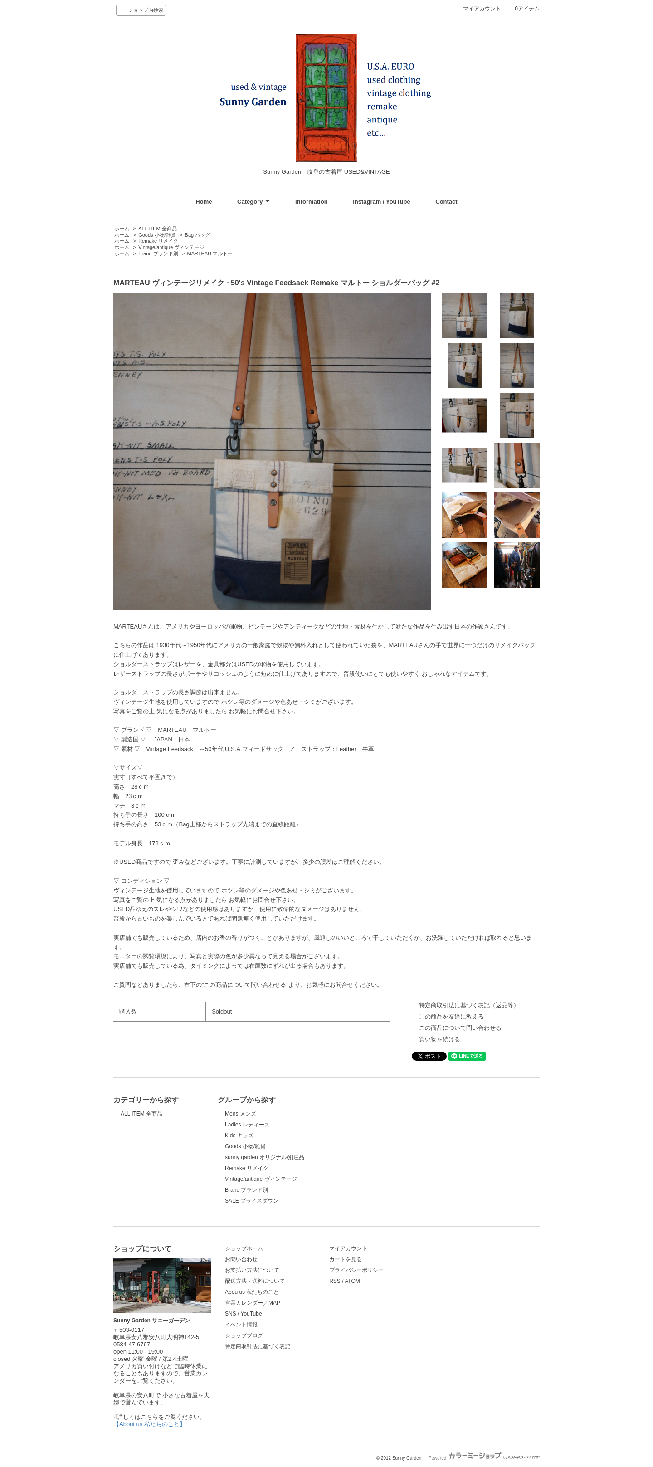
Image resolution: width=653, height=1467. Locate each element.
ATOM (352, 1281)
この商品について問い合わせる (460, 1027)
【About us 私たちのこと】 (149, 1424)
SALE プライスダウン (251, 1201)
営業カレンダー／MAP (252, 1303)
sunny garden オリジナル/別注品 (264, 1157)
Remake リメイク (158, 241)
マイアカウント (482, 8)
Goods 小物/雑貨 (156, 235)
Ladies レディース (247, 1124)
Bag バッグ (197, 235)
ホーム (121, 228)
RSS (335, 1281)
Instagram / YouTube (381, 201)
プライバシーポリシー (356, 1270)
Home (203, 201)
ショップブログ (244, 1335)
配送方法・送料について (255, 1281)
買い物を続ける (439, 1039)
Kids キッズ (239, 1135)
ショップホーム (244, 1248)
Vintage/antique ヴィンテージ (171, 247)
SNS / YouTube (243, 1314)
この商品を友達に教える (451, 1016)
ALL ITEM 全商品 (157, 228)
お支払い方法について (252, 1270)
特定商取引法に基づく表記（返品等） (469, 1005)
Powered (484, 1458)
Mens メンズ (240, 1114)
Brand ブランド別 (158, 253)
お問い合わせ (241, 1259)
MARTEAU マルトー (210, 253)
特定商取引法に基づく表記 (257, 1346)
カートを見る (345, 1259)
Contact (446, 201)
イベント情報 (241, 1324)
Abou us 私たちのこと (252, 1292)
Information (311, 201)
